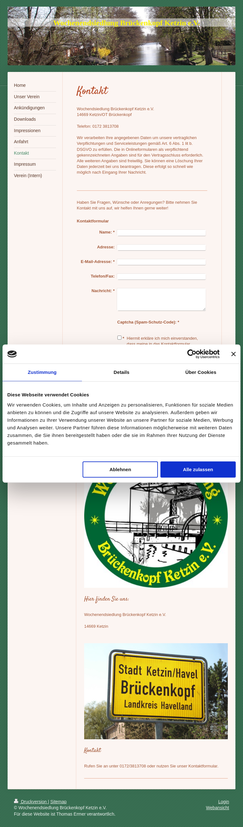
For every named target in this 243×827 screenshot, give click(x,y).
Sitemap (58, 801)
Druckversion (31, 801)
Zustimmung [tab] (42, 372)
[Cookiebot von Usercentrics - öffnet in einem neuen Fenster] (192, 354)
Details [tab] (121, 372)
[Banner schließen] (233, 354)
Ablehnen (120, 469)
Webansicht (217, 807)
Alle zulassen (198, 469)
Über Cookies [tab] (200, 372)
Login (223, 801)
